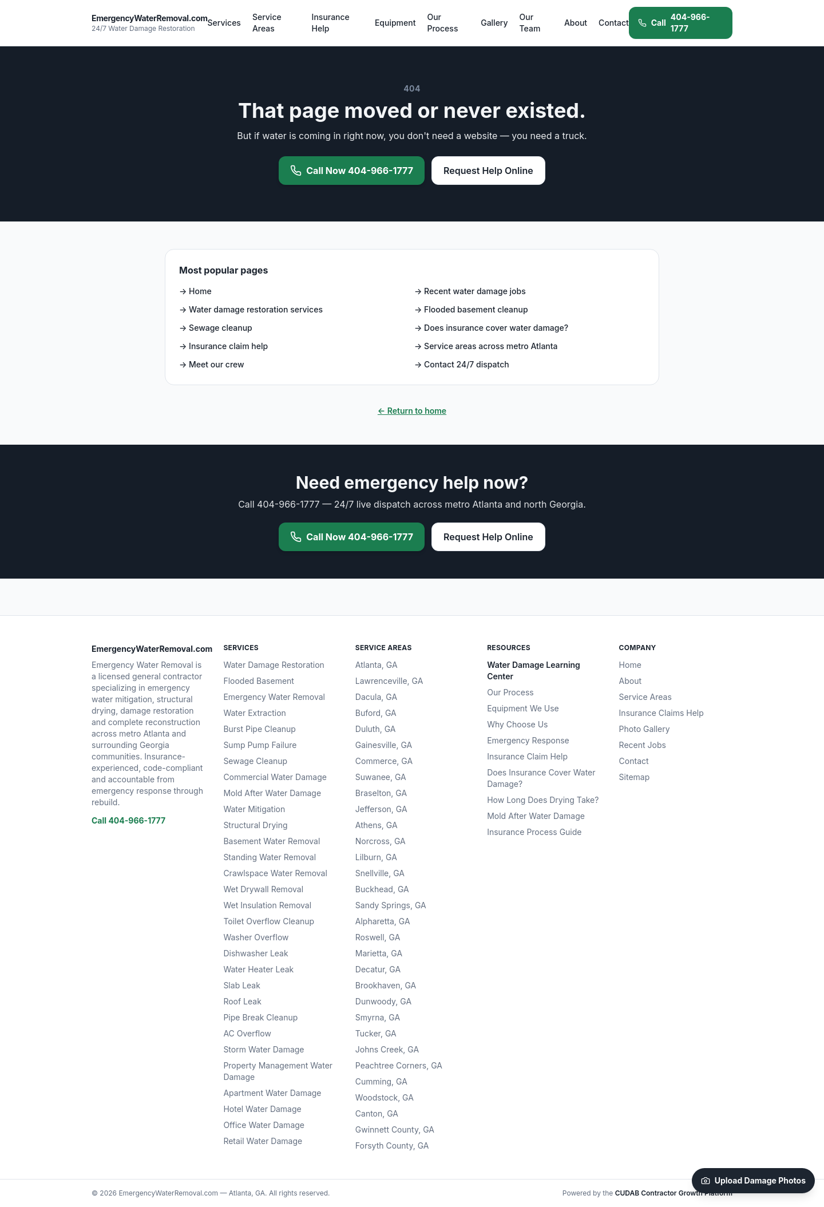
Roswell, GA (378, 937)
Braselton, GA (381, 793)
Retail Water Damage (262, 1141)
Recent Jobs (642, 745)
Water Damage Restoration (273, 665)
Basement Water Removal (271, 841)
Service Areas (267, 22)
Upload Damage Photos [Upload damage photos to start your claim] (753, 1180)
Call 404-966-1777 (128, 820)
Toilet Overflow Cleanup (268, 921)
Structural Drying (255, 825)
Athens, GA (376, 825)
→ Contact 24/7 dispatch (461, 364)
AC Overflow (247, 1033)
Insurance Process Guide (534, 832)
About (575, 22)
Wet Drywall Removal (263, 889)
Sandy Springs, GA (390, 905)
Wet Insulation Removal (267, 905)
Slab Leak (241, 985)
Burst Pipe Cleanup (259, 729)
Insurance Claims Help (661, 713)
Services (224, 22)
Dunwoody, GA (383, 1001)
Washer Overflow (255, 937)
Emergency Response (528, 740)
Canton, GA (376, 1113)
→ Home (195, 291)
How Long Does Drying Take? (543, 800)
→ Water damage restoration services (251, 309)
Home (630, 665)
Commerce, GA (384, 761)
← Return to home (412, 410)
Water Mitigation (254, 809)
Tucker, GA (376, 1033)
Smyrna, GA (377, 1017)
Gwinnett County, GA (394, 1129)
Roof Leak (242, 1001)
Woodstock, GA (384, 1097)
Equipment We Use (523, 708)
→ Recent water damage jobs (470, 291)
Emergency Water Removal (274, 697)
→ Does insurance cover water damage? (491, 328)
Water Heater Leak (258, 969)
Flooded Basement (258, 681)
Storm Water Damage (263, 1049)
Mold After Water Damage (272, 793)
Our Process (442, 22)
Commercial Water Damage (275, 777)
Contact (614, 22)
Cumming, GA (381, 1081)
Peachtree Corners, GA (398, 1065)
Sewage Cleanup (255, 761)
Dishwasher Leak (255, 953)
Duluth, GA (375, 729)
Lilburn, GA (376, 857)
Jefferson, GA (381, 809)
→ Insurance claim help (223, 346)
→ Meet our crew (211, 364)
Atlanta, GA (376, 665)
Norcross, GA (380, 841)
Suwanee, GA (380, 777)
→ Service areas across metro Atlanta (486, 346)
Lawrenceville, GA (389, 681)
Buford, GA (376, 713)
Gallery (494, 22)
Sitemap (634, 777)
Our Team (530, 22)
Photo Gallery (644, 729)
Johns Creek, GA (387, 1049)
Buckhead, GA (382, 889)
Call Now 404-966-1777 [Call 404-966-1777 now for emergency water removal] (351, 170)
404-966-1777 (674, 22)
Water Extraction (254, 713)
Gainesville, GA (383, 745)
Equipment (395, 22)
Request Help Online (488, 170)
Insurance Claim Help (527, 756)
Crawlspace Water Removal (275, 873)
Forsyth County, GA (392, 1145)
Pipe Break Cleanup (260, 1017)
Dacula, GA (376, 697)
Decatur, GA (378, 969)
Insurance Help (331, 22)
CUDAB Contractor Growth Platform (673, 1193)
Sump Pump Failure (259, 745)
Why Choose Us (517, 724)
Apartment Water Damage (272, 1093)
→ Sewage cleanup (215, 328)
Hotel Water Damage (262, 1109)
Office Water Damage (263, 1125)
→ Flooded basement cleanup (471, 309)
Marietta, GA (378, 953)
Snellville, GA (380, 873)
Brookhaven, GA (385, 985)
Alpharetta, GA (382, 921)
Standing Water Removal (269, 857)
